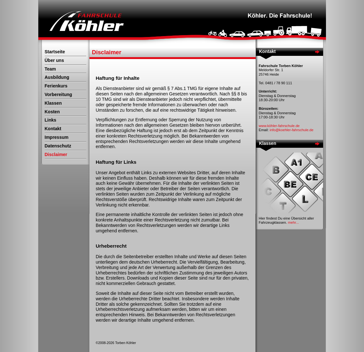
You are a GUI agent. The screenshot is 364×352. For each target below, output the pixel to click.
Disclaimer (56, 154)
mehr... (293, 222)
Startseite (55, 51)
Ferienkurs (56, 85)
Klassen (53, 103)
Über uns (54, 60)
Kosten (52, 111)
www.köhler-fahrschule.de (279, 126)
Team (50, 68)
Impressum (57, 137)
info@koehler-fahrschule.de (292, 130)
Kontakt (53, 128)
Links (51, 120)
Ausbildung (57, 77)
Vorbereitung (58, 94)
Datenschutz (58, 145)
